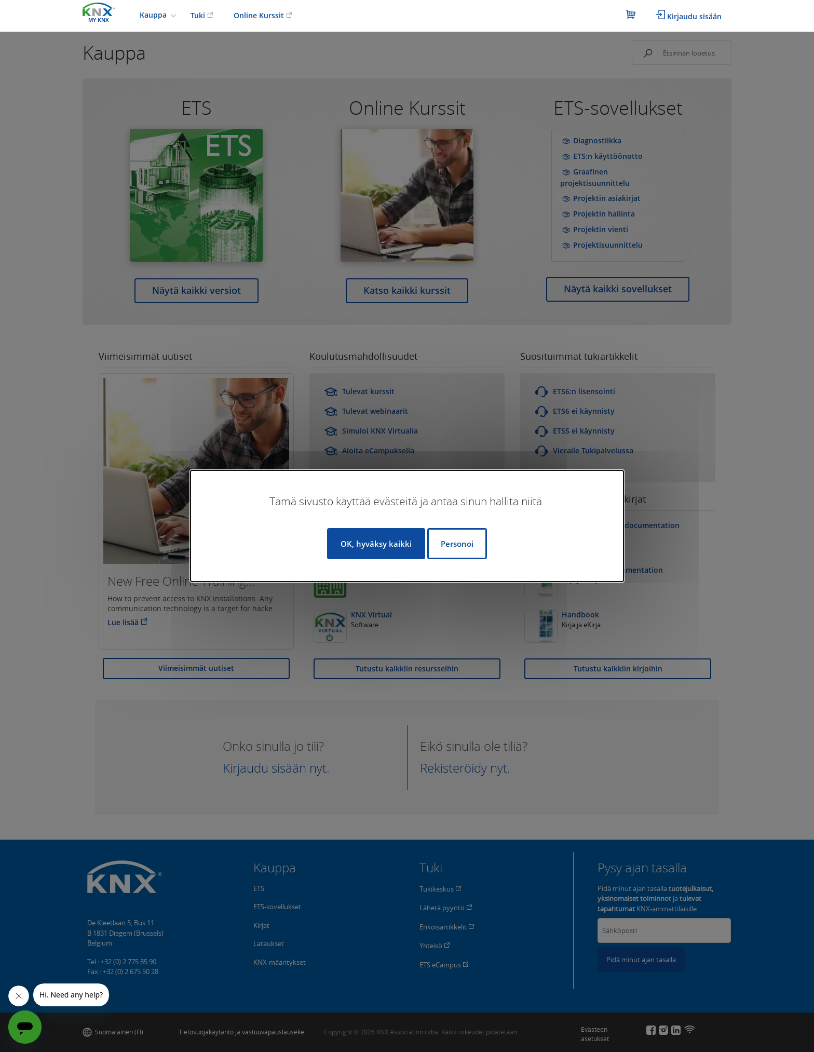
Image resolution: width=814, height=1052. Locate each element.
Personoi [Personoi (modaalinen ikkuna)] (457, 543)
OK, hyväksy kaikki (376, 543)
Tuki (202, 15)
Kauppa (154, 15)
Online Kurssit (263, 15)
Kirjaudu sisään (689, 15)
